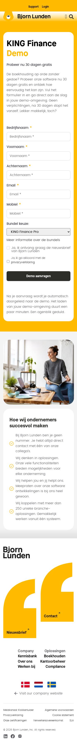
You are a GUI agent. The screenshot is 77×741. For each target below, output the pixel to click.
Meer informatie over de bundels (33, 240)
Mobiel (14, 204)
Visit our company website (41, 693)
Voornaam (17, 147)
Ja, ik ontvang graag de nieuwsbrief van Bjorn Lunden (40, 249)
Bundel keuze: (18, 223)
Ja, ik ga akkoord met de (28, 260)
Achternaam (19, 166)
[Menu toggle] (66, 16)
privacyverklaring (23, 262)
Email (13, 185)
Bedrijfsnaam (19, 127)
